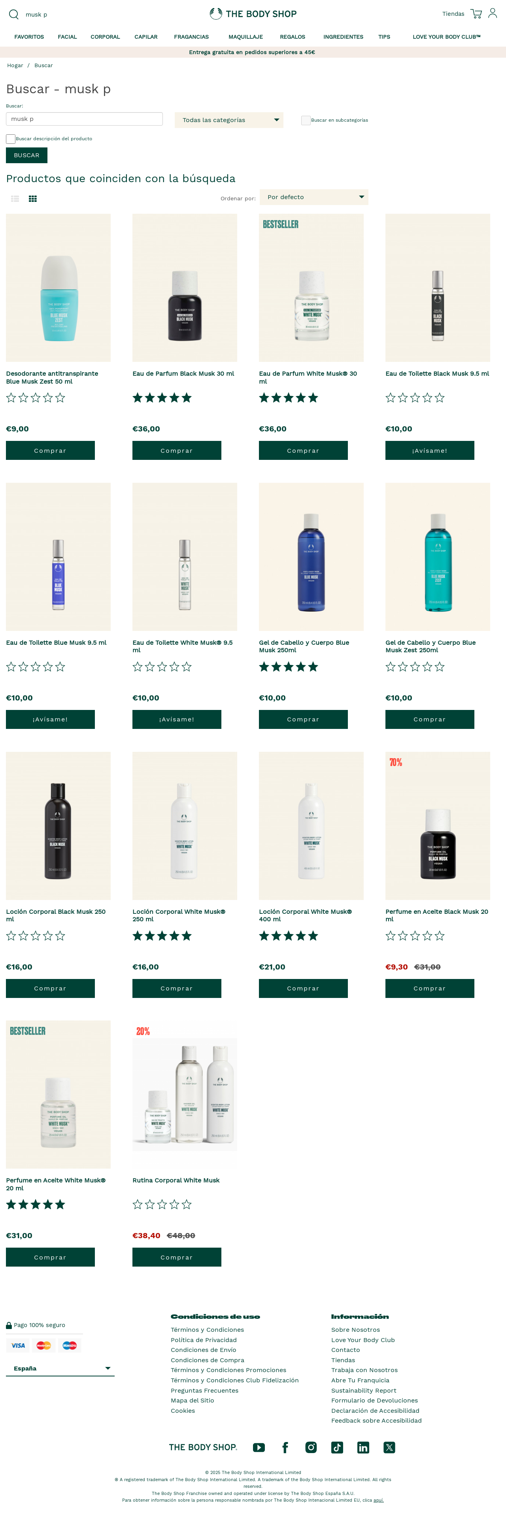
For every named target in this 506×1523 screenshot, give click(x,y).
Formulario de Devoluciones (374, 1400)
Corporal (105, 37)
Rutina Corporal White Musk (175, 1180)
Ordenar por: (238, 198)
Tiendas (343, 1360)
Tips (384, 37)
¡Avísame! (429, 450)
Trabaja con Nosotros (364, 1370)
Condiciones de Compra (207, 1360)
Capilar (145, 37)
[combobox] (63, 15)
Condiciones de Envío (203, 1350)
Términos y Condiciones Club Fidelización (235, 1380)
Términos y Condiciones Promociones (228, 1370)
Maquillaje (245, 37)
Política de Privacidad (204, 1340)
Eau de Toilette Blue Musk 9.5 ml (56, 642)
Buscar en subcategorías (334, 120)
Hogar (15, 65)
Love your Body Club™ (447, 37)
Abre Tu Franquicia (360, 1380)
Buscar (43, 65)
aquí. (379, 1500)
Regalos (292, 37)
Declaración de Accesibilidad (375, 1410)
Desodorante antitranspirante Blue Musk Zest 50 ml (52, 377)
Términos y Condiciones (207, 1329)
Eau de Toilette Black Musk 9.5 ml (437, 373)
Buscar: (14, 106)
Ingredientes (343, 37)
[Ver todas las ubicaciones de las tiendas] (453, 13)
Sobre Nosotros (355, 1329)
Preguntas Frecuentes (204, 1390)
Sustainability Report (363, 1390)
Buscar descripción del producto (49, 139)
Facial (67, 37)
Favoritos (29, 37)
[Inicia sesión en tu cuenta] (493, 16)
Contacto (345, 1350)
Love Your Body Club (363, 1340)
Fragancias (191, 37)
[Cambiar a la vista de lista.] (15, 199)
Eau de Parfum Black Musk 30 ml (183, 373)
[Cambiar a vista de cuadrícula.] (33, 199)
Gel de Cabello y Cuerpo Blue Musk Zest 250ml (430, 646)
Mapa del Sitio (192, 1400)
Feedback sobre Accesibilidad (376, 1420)
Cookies (183, 1410)
